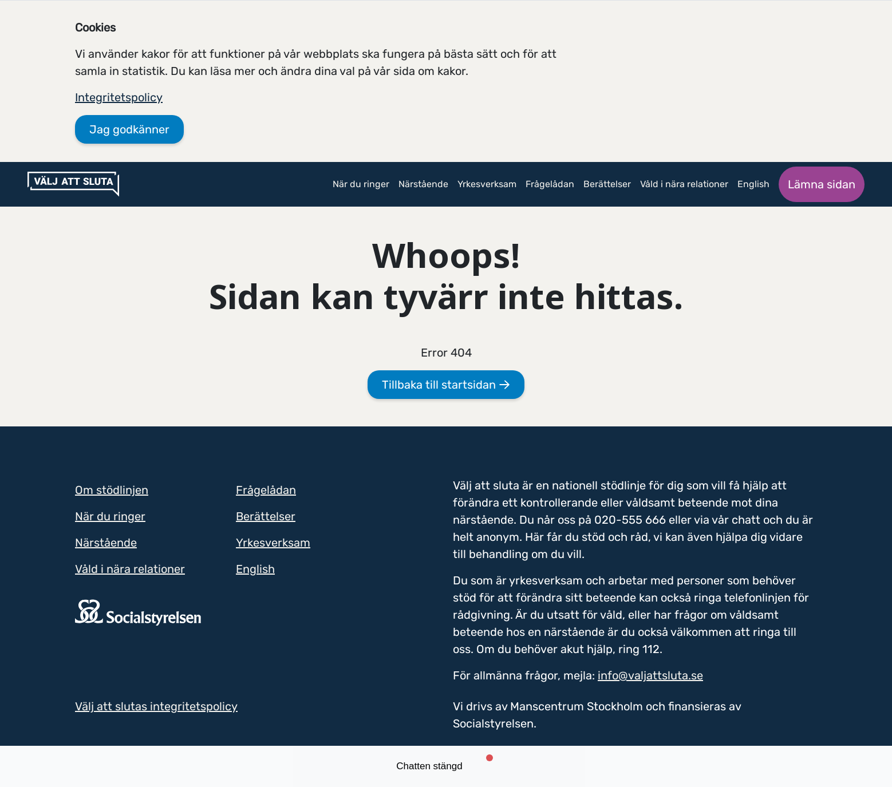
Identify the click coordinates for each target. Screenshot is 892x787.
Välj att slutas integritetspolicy (156, 706)
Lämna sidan (821, 184)
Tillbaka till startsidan (446, 384)
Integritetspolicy (119, 97)
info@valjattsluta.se (650, 675)
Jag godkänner (129, 129)
